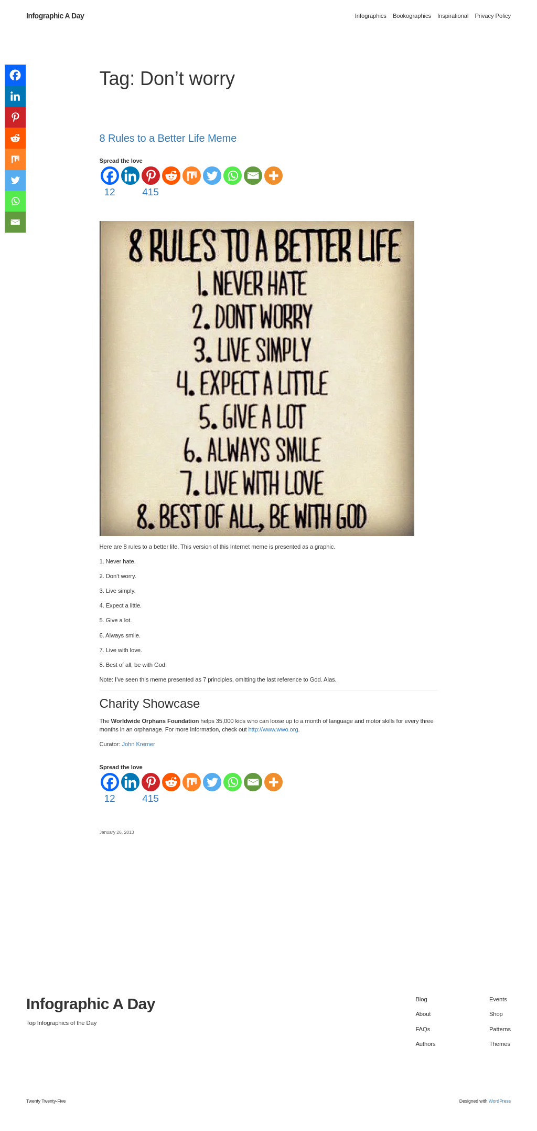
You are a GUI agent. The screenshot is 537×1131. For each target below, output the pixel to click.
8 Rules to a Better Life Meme (168, 138)
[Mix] (191, 175)
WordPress (500, 1101)
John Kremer (138, 744)
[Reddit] (171, 175)
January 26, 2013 (117, 832)
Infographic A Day (55, 16)
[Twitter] (212, 175)
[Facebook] (110, 182)
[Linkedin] (130, 175)
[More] (273, 175)
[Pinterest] (151, 182)
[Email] (253, 175)
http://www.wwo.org (273, 729)
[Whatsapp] (232, 175)
